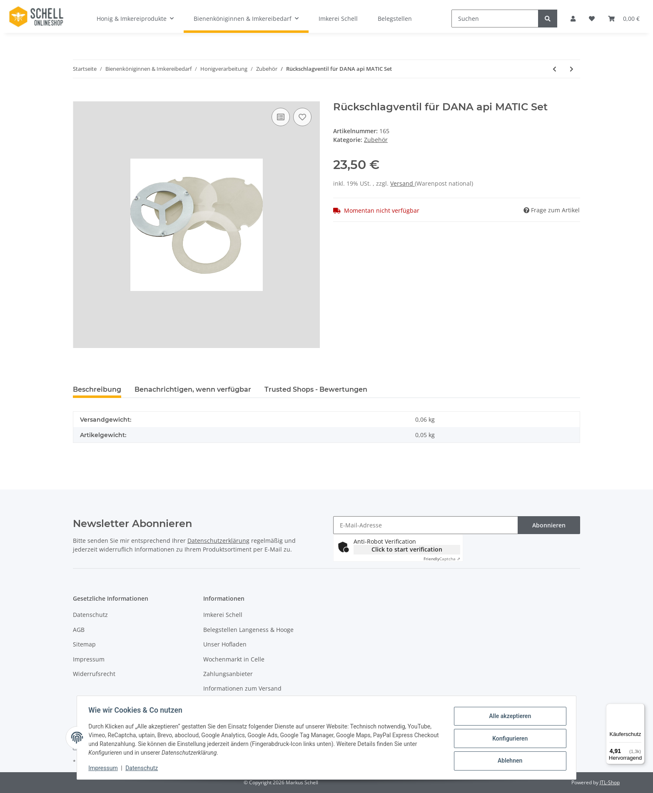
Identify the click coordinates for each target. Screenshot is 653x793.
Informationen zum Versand (242, 688)
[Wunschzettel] (591, 18)
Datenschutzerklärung (218, 540)
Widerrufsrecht (94, 674)
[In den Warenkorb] (79, 96)
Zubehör (376, 140)
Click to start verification (406, 549)
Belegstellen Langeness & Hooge (248, 630)
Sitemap (84, 644)
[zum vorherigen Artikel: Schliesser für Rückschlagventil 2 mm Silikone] (554, 69)
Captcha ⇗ (442, 559)
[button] (573, 18)
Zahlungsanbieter (228, 674)
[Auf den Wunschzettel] (302, 117)
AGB (79, 630)
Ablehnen (508, 760)
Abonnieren (549, 525)
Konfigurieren (508, 738)
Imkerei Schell (338, 18)
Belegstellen (395, 18)
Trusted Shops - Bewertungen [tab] (315, 389)
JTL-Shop (610, 782)
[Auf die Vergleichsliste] (281, 117)
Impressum (89, 659)
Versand (402, 183)
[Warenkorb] (623, 18)
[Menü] (640, 708)
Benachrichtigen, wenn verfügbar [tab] (193, 389)
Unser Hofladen (225, 644)
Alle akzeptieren (508, 716)
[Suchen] (494, 18)
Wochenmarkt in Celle (233, 659)
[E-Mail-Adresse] (425, 525)
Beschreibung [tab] (97, 389)
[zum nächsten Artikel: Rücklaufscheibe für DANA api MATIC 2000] (571, 69)
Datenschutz (90, 615)
